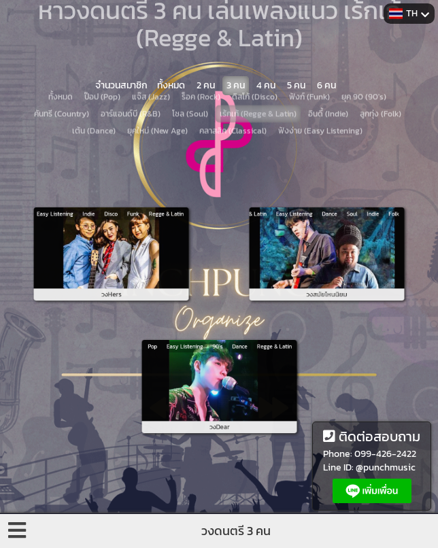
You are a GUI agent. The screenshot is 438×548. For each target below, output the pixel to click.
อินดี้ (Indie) (328, 87)
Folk (368, 228)
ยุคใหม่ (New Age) (157, 104)
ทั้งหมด (60, 70)
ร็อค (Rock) (201, 70)
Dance (328, 228)
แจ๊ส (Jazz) (151, 70)
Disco (111, 228)
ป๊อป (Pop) (102, 70)
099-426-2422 (385, 454)
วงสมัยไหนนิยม (326, 278)
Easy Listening (76, 228)
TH (409, 13)
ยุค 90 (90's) (363, 70)
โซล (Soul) (190, 87)
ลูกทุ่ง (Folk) (380, 87)
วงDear (219, 411)
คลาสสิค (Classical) (233, 104)
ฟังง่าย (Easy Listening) (320, 104)
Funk (125, 228)
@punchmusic (386, 467)
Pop (178, 362)
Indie (97, 228)
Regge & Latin (144, 228)
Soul (342, 228)
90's (218, 362)
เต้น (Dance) (94, 104)
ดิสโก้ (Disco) (254, 70)
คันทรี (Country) (61, 87)
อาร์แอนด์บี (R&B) (131, 87)
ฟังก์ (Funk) (309, 70)
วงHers (111, 278)
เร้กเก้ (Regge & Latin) (258, 87)
